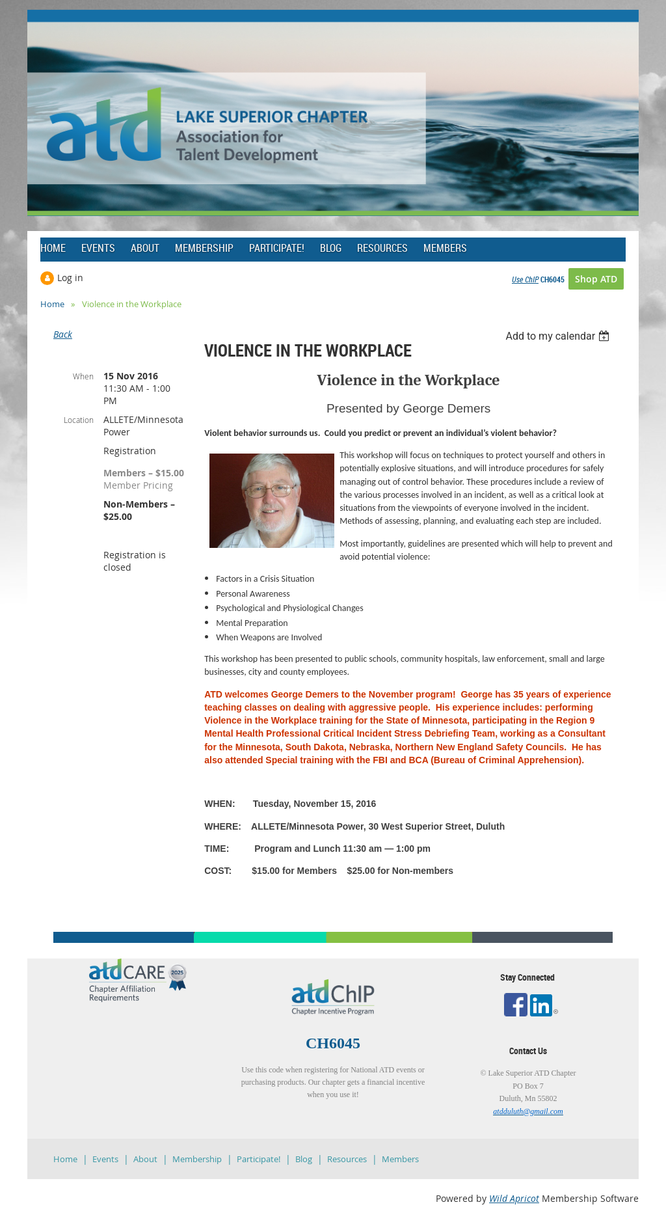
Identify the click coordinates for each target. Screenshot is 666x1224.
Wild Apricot (514, 1198)
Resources (347, 1159)
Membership (197, 1159)
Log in (70, 277)
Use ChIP (525, 279)
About (145, 1159)
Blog (303, 1159)
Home (52, 304)
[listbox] (559, 336)
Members (400, 1159)
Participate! (258, 1159)
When (83, 376)
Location (79, 420)
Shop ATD (596, 279)
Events (105, 1159)
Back (62, 334)
